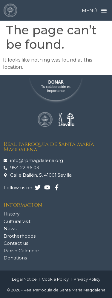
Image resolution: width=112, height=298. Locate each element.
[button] (103, 10)
